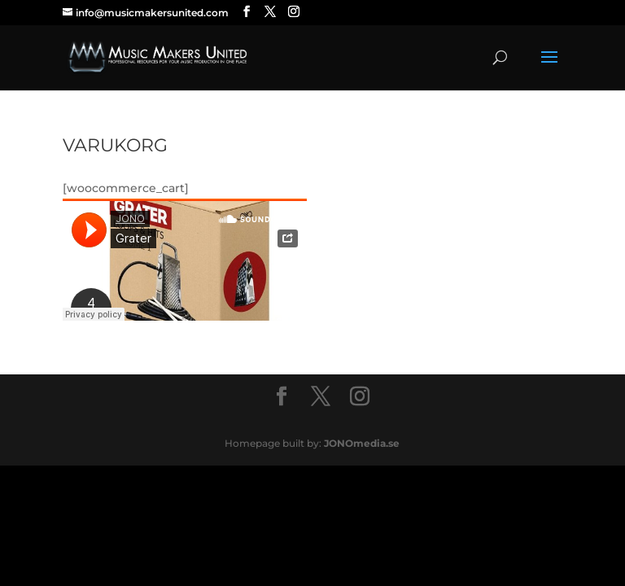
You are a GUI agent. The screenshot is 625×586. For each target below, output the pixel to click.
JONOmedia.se (362, 443)
